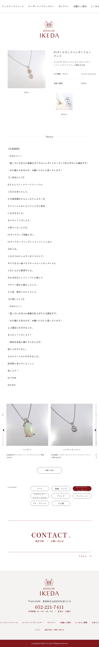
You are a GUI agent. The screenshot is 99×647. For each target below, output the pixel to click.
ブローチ (61, 496)
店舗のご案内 (80, 6)
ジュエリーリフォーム (13, 6)
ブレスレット (82, 496)
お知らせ (95, 622)
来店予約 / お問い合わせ (54, 629)
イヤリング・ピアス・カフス (40, 496)
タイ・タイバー (40, 503)
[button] (3, 430)
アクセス (84, 556)
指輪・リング (61, 488)
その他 (61, 503)
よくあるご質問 (81, 622)
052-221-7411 (49, 608)
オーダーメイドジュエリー (41, 6)
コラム (37, 629)
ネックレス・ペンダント (82, 488)
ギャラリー (63, 6)
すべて (39, 488)
